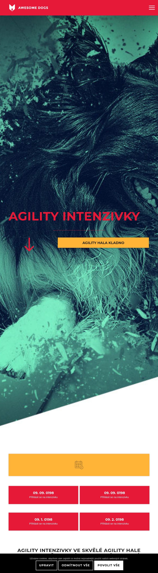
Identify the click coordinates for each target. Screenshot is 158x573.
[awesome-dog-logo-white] (28, 7)
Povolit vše (109, 565)
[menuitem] (150, 7)
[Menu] (150, 7)
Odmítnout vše (76, 565)
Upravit (46, 565)
